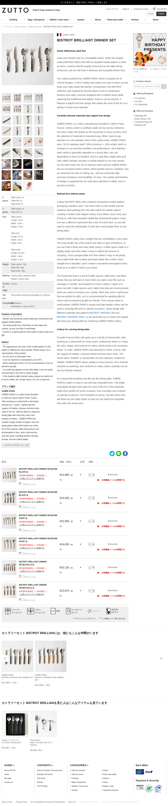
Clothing (13, 20)
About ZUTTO (112, 9)
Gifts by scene (20, 27)
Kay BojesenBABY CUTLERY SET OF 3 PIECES (41, 742)
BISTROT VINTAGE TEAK (70, 317)
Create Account (141, 9)
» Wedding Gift (139, 116)
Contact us (8, 782)
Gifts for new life (34, 27)
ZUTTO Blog (42, 786)
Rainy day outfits (115, 20)
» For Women (139, 98)
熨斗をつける (29, 484)
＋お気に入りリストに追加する (31, 478)
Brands (40, 782)
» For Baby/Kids (140, 104)
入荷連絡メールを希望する (111, 480)
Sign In (126, 9)
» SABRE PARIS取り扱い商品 (16, 445)
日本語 (151, 14)
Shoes (98, 20)
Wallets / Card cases (59, 20)
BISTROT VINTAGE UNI (102, 313)
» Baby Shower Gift (141, 119)
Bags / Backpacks (36, 20)
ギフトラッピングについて (86, 618)
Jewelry (80, 20)
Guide (6, 774)
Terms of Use (7, 802)
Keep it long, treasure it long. (46, 10)
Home (155, 20)
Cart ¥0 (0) (161, 9)
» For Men (137, 101)
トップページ (7, 27)
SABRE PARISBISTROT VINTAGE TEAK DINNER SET (49, 677)
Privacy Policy (21, 802)
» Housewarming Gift (142, 122)
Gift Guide (41, 778)
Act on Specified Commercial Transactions (48, 802)
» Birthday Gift (139, 125)
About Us (72, 802)
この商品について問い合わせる (113, 618)
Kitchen (135, 20)
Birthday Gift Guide (44, 774)
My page (7, 778)
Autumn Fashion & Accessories (49, 770)
